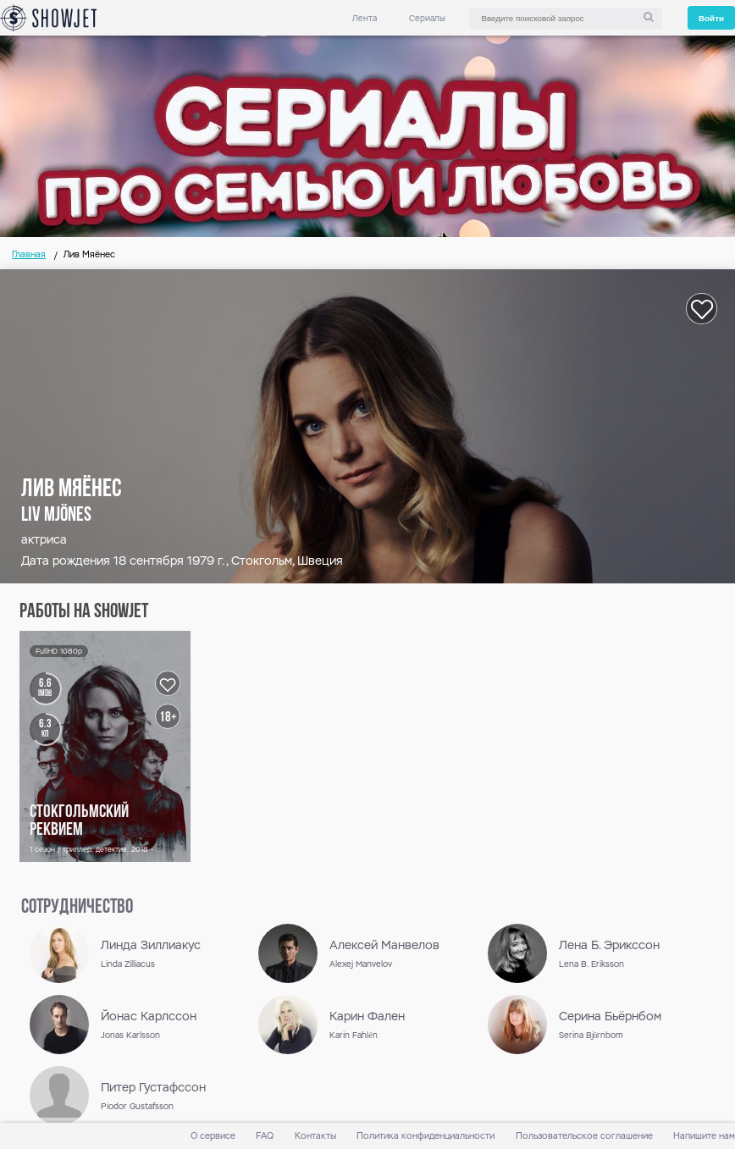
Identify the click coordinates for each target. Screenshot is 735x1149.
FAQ (265, 1135)
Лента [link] (364, 18)
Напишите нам (704, 1135)
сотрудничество (77, 908)
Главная (29, 254)
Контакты (315, 1135)
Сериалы (427, 18)
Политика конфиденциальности (425, 1135)
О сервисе (213, 1135)
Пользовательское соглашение (584, 1135)
